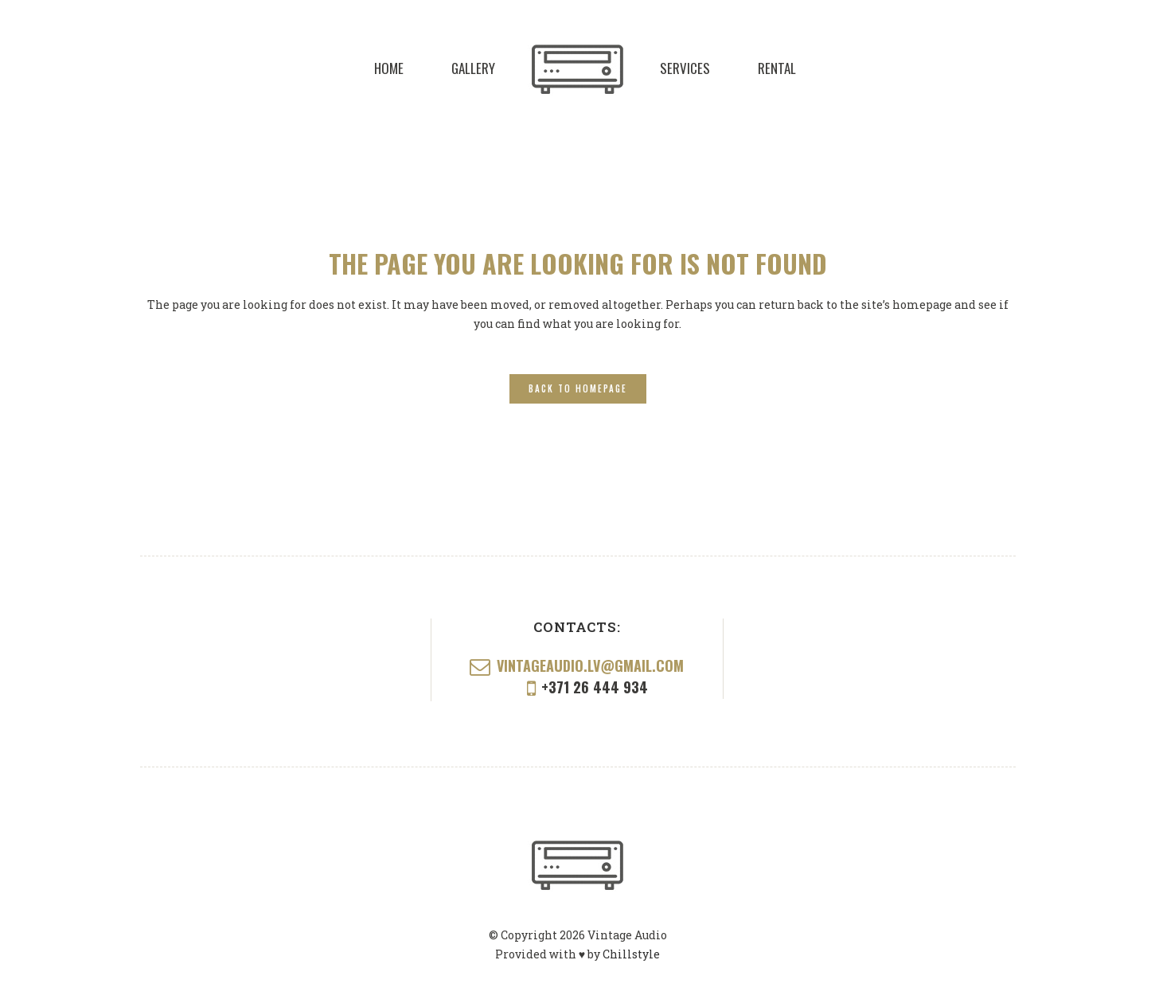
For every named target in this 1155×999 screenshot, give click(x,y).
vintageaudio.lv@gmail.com (590, 665)
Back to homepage (578, 388)
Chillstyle (631, 954)
